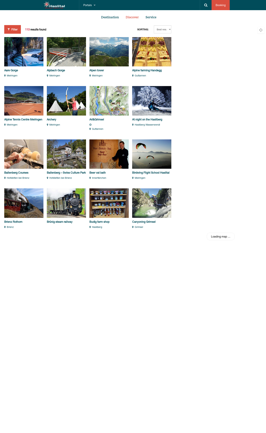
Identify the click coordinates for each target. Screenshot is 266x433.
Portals (87, 5)
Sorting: (143, 29)
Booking (221, 5)
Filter (12, 29)
